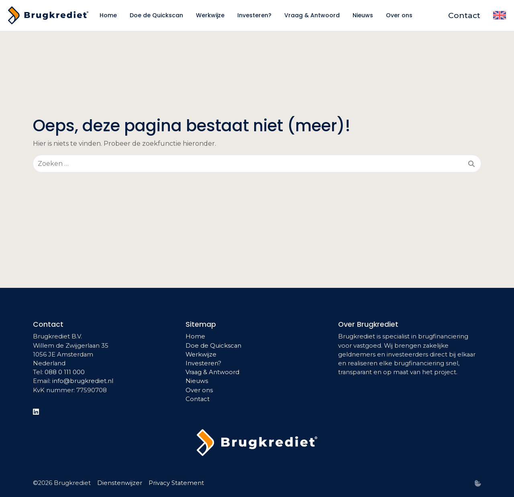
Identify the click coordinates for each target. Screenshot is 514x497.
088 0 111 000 (65, 372)
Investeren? (203, 363)
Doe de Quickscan (213, 345)
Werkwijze (201, 354)
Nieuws (197, 381)
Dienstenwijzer (119, 483)
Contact (198, 399)
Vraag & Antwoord (212, 372)
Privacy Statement (176, 483)
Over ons (199, 390)
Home (195, 336)
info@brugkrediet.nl (82, 381)
